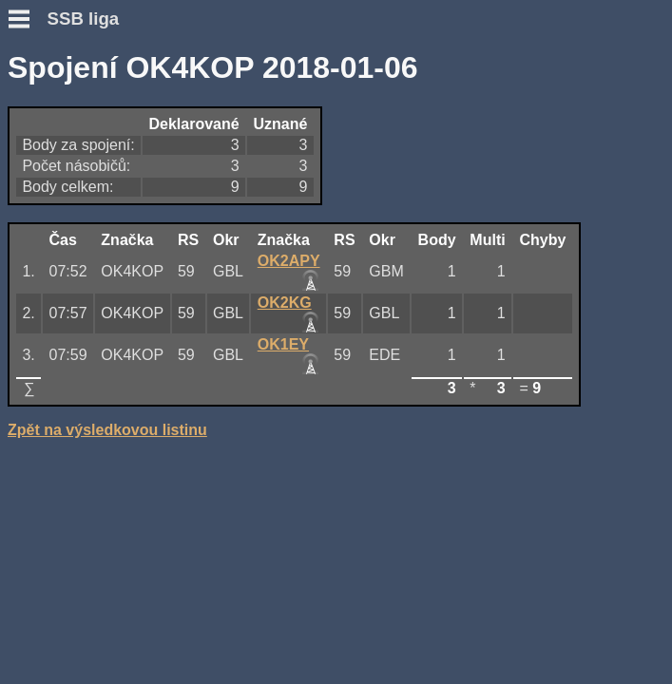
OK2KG (285, 302)
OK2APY (289, 261)
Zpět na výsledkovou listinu (107, 430)
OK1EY (283, 344)
